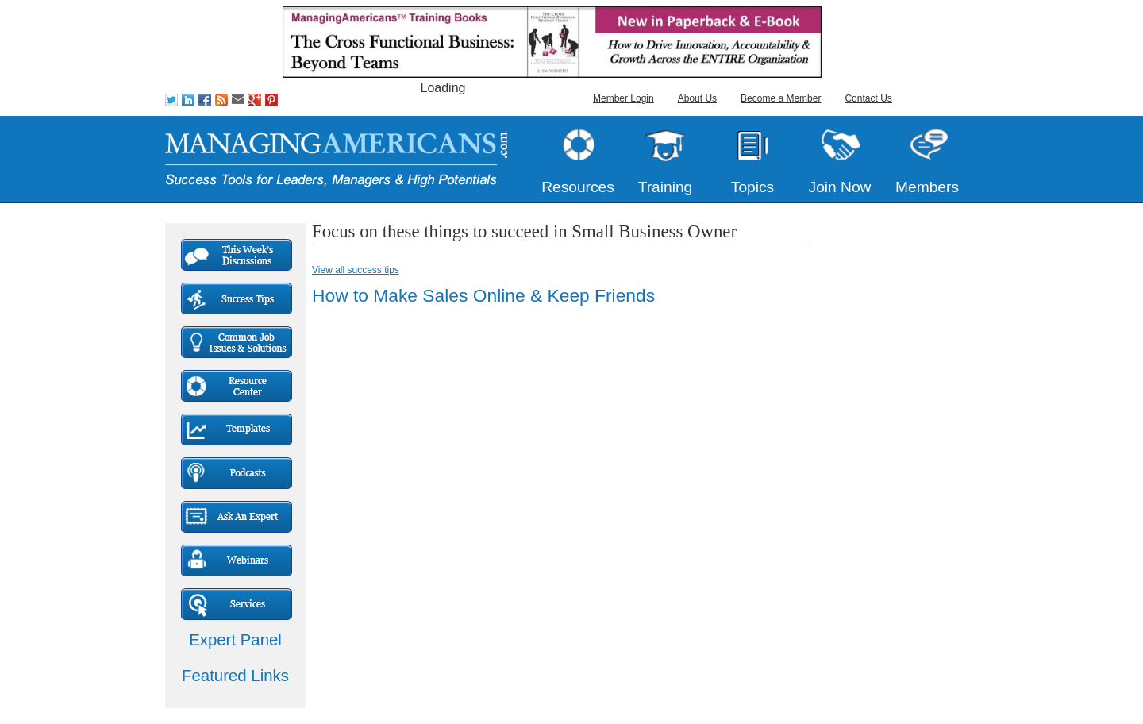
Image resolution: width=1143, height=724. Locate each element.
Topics (752, 187)
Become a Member (781, 98)
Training (665, 187)
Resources (577, 187)
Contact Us (868, 98)
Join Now (840, 187)
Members (927, 187)
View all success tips (355, 269)
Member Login (623, 98)
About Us (697, 98)
